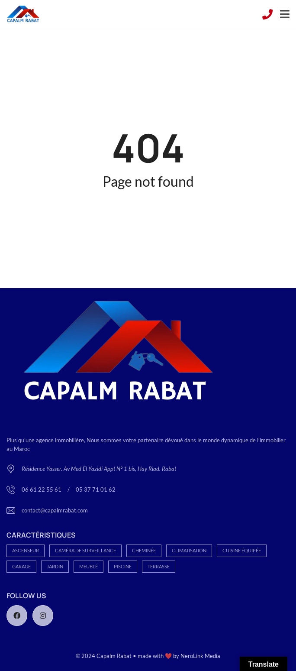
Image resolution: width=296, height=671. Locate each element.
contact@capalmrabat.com (55, 510)
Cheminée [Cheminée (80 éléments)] (144, 550)
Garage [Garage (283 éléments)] (21, 566)
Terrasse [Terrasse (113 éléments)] (159, 566)
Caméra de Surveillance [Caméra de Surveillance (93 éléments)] (85, 550)
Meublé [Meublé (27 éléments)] (88, 566)
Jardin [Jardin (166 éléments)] (55, 566)
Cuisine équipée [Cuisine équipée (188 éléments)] (241, 550)
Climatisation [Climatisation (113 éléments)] (189, 550)
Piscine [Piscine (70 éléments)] (123, 566)
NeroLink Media (200, 655)
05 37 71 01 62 (96, 489)
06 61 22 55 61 (42, 489)
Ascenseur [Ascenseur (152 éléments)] (25, 550)
